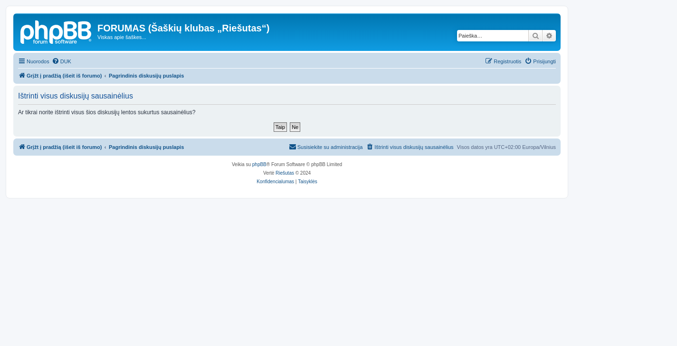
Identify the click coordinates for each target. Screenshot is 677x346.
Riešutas (285, 173)
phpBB (259, 164)
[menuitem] (61, 61)
